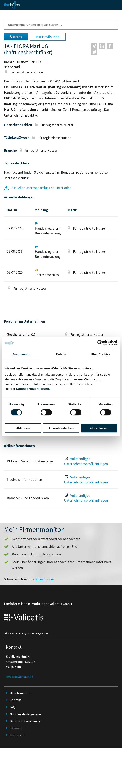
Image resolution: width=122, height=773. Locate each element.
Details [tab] (61, 354)
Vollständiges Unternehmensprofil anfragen (86, 461)
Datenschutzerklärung (32, 388)
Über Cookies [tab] (100, 354)
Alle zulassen (99, 428)
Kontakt (15, 700)
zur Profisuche (47, 36)
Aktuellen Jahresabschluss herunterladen (37, 187)
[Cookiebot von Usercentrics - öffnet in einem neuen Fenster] (100, 343)
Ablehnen (23, 428)
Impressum (17, 735)
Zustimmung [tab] (21, 354)
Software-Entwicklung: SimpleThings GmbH (26, 633)
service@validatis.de (19, 677)
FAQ (12, 707)
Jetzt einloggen (42, 579)
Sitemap (15, 728)
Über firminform (21, 693)
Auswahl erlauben (61, 428)
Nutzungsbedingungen (25, 714)
